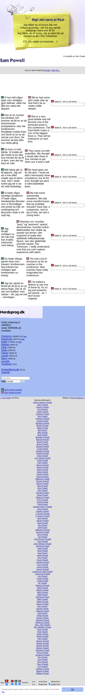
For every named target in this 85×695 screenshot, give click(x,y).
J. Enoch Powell (42, 513)
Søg (25, 336)
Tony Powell (42, 662)
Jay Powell (42, 525)
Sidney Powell (42, 648)
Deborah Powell (42, 479)
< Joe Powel (5, 398)
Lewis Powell (42, 578)
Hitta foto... (55, 70)
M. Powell (42, 583)
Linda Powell (42, 581)
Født (3, 347)
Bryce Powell (42, 444)
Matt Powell (42, 595)
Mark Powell (42, 588)
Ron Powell (42, 639)
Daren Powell (42, 467)
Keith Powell (42, 555)
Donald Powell (42, 493)
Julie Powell (42, 551)
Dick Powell (42, 488)
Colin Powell (42, 460)
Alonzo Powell (42, 407)
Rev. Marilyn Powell (42, 627)
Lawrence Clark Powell (42, 571)
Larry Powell (42, 564)
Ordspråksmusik (10, 369)
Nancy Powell (43, 604)
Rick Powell (42, 632)
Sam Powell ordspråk (13, 390)
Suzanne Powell (42, 655)
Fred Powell (42, 504)
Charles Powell (42, 451)
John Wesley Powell (42, 544)
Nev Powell (42, 606)
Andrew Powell (42, 414)
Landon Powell (42, 562)
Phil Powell (42, 613)
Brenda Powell (42, 439)
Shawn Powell (42, 643)
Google (47, 70)
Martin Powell (42, 590)
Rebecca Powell (42, 622)
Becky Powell (42, 425)
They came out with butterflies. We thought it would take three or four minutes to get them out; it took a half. (37, 156)
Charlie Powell (42, 453)
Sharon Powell (42, 641)
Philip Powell (42, 615)
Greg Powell (42, 509)
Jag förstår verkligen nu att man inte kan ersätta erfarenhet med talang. (7, 237)
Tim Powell (42, 657)
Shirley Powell (42, 646)
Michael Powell (42, 597)
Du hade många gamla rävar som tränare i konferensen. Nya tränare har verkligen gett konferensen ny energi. (13, 267)
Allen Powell (42, 405)
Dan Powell (42, 463)
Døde (4, 350)
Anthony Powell (42, 419)
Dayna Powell (42, 476)
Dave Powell (42, 472)
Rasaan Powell (42, 620)
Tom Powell (42, 659)
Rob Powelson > (77, 398)
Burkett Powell (42, 446)
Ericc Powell (42, 500)
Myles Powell (42, 602)
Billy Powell (42, 432)
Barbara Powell (42, 423)
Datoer (5, 353)
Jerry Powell (42, 534)
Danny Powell (42, 465)
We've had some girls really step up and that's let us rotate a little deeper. (39, 103)
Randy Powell (42, 618)
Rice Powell (42, 629)
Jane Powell (42, 523)
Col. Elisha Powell (42, 458)
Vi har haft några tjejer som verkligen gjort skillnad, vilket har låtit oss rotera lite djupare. (13, 103)
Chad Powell (42, 449)
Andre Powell (42, 412)
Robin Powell (42, 634)
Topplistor (6, 364)
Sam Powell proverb (12, 393)
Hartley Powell (42, 511)
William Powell (42, 673)
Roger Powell (42, 636)
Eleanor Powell (42, 497)
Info (3, 692)
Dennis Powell (42, 481)
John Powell (42, 541)
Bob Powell (42, 435)
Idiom (4, 358)
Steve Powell (42, 652)
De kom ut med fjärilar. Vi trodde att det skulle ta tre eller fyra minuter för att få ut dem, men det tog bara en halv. (12, 156)
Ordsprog (6, 336)
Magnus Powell (42, 585)
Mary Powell (42, 592)
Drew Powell (42, 495)
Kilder (4, 341)
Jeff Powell (42, 527)
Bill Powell (42, 430)
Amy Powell (42, 409)
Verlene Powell (42, 669)
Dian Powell (42, 486)
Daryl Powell (42, 469)
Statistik (5, 372)
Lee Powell (42, 576)
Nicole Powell (42, 608)
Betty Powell (42, 428)
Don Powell (42, 490)
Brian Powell (42, 442)
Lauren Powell (42, 569)
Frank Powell (42, 502)
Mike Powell (42, 599)
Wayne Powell (42, 671)
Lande (4, 355)
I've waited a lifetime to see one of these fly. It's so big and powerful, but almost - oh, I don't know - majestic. (38, 290)
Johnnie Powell (42, 546)
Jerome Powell (42, 532)
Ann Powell (42, 416)
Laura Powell (42, 567)
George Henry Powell (42, 507)
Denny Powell (42, 483)
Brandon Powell (43, 437)
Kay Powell (42, 553)
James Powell (42, 520)
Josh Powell (42, 548)
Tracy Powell (42, 664)
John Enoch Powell (42, 539)
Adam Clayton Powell (42, 402)
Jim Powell (42, 537)
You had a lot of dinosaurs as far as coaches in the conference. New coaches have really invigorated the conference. (37, 267)
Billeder (5, 344)
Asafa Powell (42, 421)
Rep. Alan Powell (42, 625)
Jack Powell (42, 518)
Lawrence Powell (42, 574)
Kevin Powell (42, 560)
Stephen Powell (42, 650)
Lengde (5, 361)
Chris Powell (42, 456)
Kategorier (7, 339)
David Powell (42, 474)
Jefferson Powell (42, 530)
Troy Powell (42, 666)
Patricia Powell (42, 611)
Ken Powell (42, 557)
